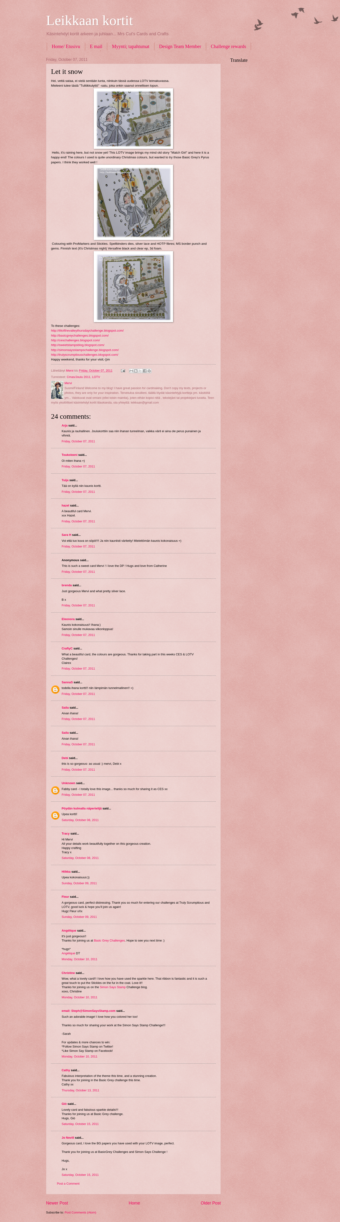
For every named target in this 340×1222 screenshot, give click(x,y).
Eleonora (68, 619)
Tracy (66, 833)
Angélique (69, 930)
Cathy (66, 1070)
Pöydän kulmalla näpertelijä (82, 808)
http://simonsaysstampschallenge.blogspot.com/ (85, 350)
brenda (67, 585)
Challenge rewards (228, 46)
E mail (96, 46)
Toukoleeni (69, 455)
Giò (64, 1104)
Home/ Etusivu (66, 46)
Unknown (68, 783)
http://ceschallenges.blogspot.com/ (75, 340)
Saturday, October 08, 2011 (80, 820)
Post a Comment (68, 1183)
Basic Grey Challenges (109, 940)
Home (134, 1203)
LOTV (96, 377)
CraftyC (67, 648)
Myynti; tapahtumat (130, 46)
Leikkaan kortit (89, 20)
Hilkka (66, 871)
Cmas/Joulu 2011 (78, 377)
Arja (65, 425)
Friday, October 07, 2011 (78, 441)
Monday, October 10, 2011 (80, 959)
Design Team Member (180, 46)
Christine (68, 973)
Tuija (65, 480)
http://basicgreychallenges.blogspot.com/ (80, 335)
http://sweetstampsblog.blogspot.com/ (77, 345)
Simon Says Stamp (113, 987)
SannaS (67, 682)
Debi (65, 758)
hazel (65, 505)
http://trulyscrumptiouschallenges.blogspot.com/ (84, 354)
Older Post (211, 1203)
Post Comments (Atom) (80, 1212)
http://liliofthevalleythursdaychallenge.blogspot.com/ (87, 330)
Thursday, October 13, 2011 (80, 1090)
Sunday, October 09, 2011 (79, 883)
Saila (65, 707)
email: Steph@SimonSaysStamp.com (88, 1011)
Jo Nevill (68, 1137)
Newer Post (57, 1203)
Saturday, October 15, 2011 (80, 1124)
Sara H (66, 535)
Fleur (65, 896)
